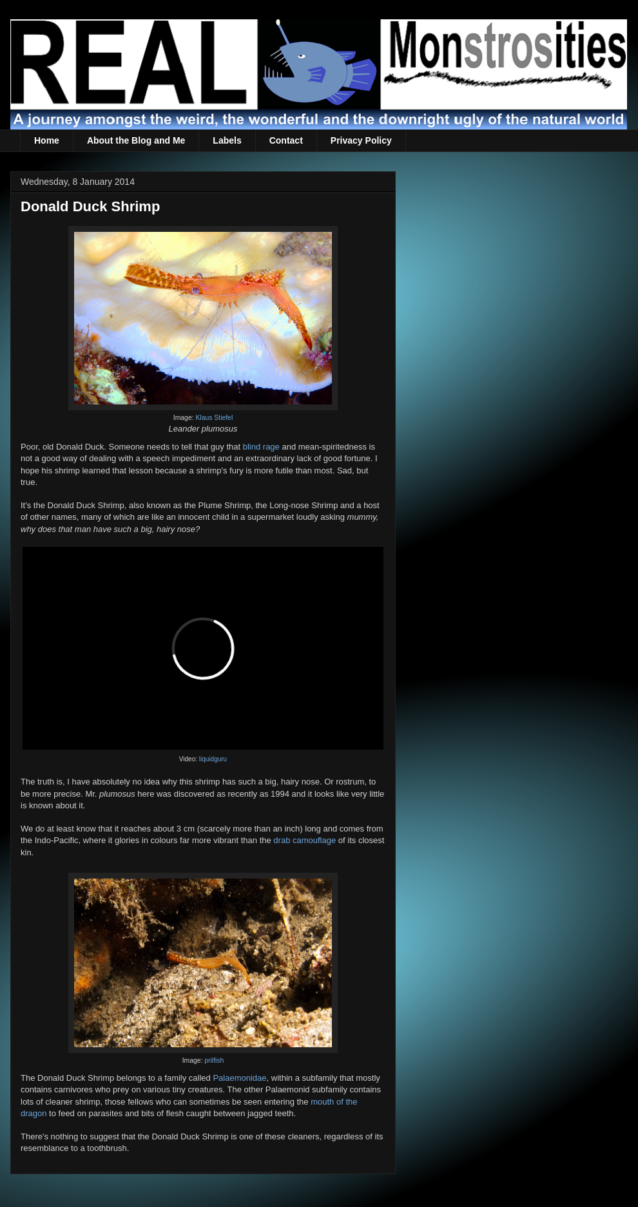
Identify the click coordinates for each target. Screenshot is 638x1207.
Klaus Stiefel (214, 417)
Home (46, 140)
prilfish (214, 1060)
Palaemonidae (239, 1078)
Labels (227, 140)
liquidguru (213, 759)
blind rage (261, 446)
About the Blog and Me (136, 140)
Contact (286, 140)
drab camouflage (304, 840)
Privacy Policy (361, 140)
